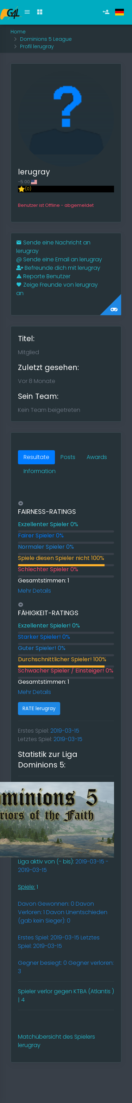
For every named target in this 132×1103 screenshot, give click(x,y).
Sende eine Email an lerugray (59, 259)
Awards (97, 457)
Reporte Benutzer (43, 276)
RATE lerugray (39, 708)
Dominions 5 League (46, 39)
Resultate (36, 457)
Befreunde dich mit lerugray (58, 268)
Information (40, 471)
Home (18, 31)
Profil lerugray (37, 46)
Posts (68, 457)
